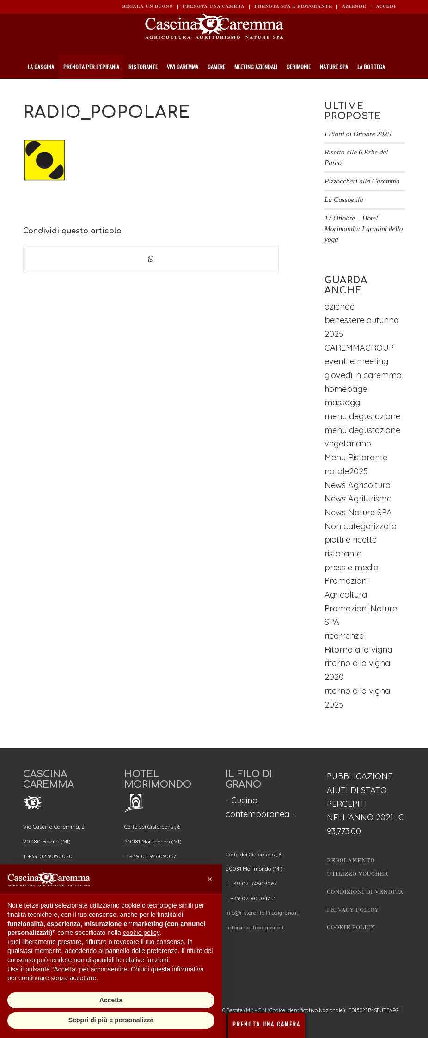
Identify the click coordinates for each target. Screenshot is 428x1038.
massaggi (342, 402)
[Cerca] (400, 90)
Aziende (354, 6)
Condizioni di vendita (365, 892)
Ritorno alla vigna (358, 649)
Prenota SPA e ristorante (293, 6)
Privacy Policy (353, 910)
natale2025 (346, 471)
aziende (339, 306)
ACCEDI (386, 6)
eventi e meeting (356, 361)
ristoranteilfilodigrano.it (255, 927)
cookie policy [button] (141, 932)
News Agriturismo (358, 498)
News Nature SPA (358, 512)
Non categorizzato (360, 526)
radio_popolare (106, 112)
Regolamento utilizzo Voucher (357, 868)
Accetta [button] (111, 1000)
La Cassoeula (343, 199)
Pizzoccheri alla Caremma (362, 181)
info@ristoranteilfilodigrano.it (262, 912)
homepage (345, 389)
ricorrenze (344, 635)
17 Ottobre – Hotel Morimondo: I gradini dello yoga (363, 228)
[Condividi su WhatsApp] (151, 259)
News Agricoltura (357, 485)
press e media (351, 567)
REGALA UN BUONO (147, 6)
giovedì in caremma (363, 375)
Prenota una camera (214, 6)
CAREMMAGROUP (359, 347)
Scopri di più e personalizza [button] (110, 1020)
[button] (209, 879)
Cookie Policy (351, 928)
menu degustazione (362, 416)
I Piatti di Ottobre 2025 (357, 134)
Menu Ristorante (355, 457)
